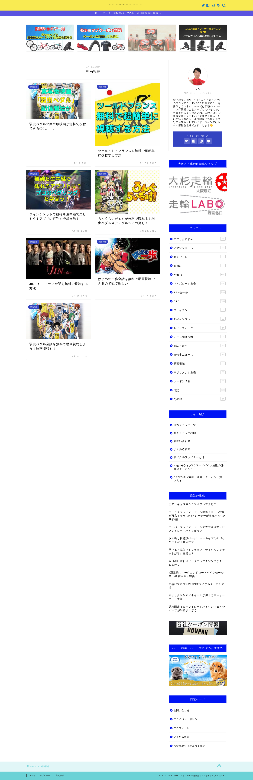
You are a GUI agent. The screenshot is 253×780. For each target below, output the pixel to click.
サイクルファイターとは (189, 457)
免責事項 (60, 776)
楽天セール (200, 257)
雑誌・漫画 (200, 346)
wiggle (200, 275)
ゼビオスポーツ (200, 328)
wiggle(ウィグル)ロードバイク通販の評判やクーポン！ (196, 467)
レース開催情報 (200, 337)
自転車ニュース (200, 355)
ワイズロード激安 (200, 283)
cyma (200, 266)
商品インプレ (200, 319)
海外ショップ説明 (185, 433)
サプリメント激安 (200, 372)
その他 (200, 399)
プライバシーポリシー (187, 719)
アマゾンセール (200, 248)
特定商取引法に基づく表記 (189, 746)
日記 (200, 390)
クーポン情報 (200, 381)
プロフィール (181, 728)
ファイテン (200, 310)
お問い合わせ (182, 441)
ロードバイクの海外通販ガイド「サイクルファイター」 (126, 4)
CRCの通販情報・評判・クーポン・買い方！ (196, 479)
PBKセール (200, 292)
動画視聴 (200, 364)
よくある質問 (182, 449)
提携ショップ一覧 (185, 425)
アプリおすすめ (200, 239)
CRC (200, 301)
